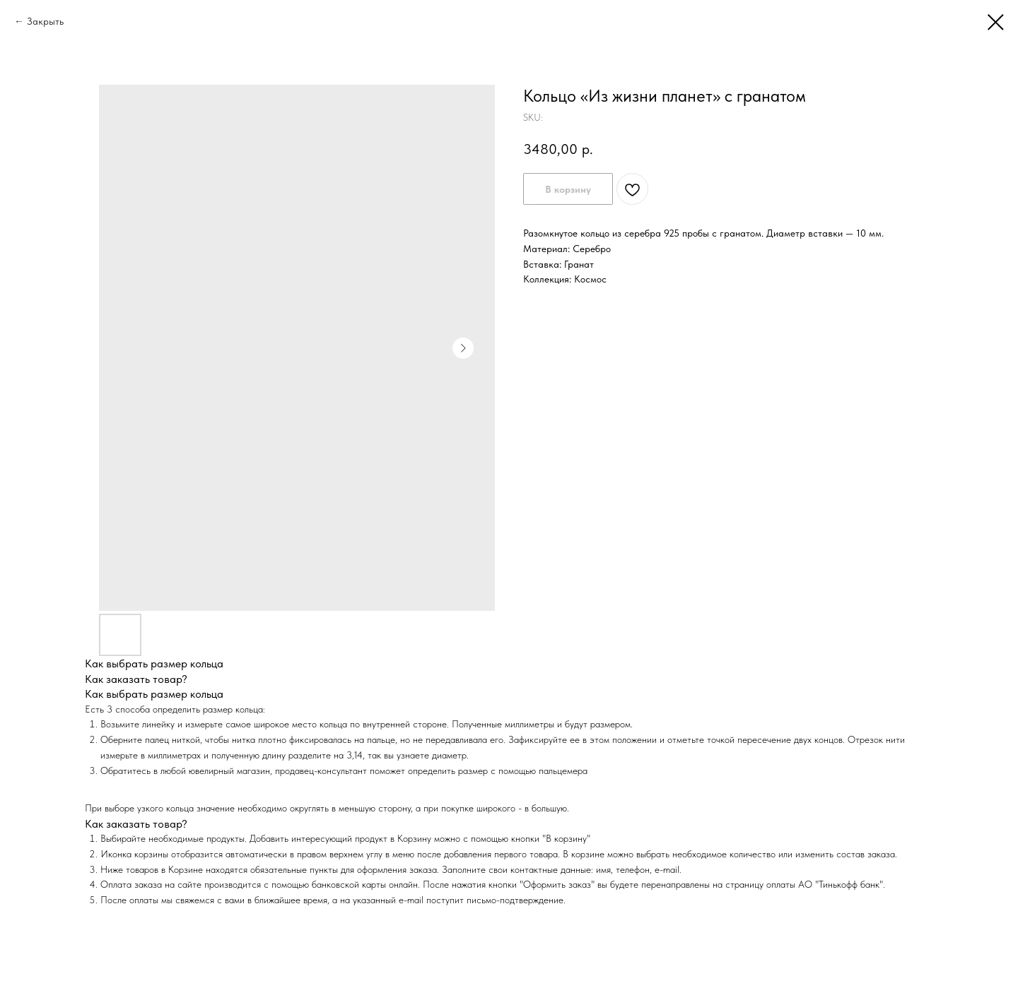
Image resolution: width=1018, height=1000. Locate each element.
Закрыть (45, 21)
